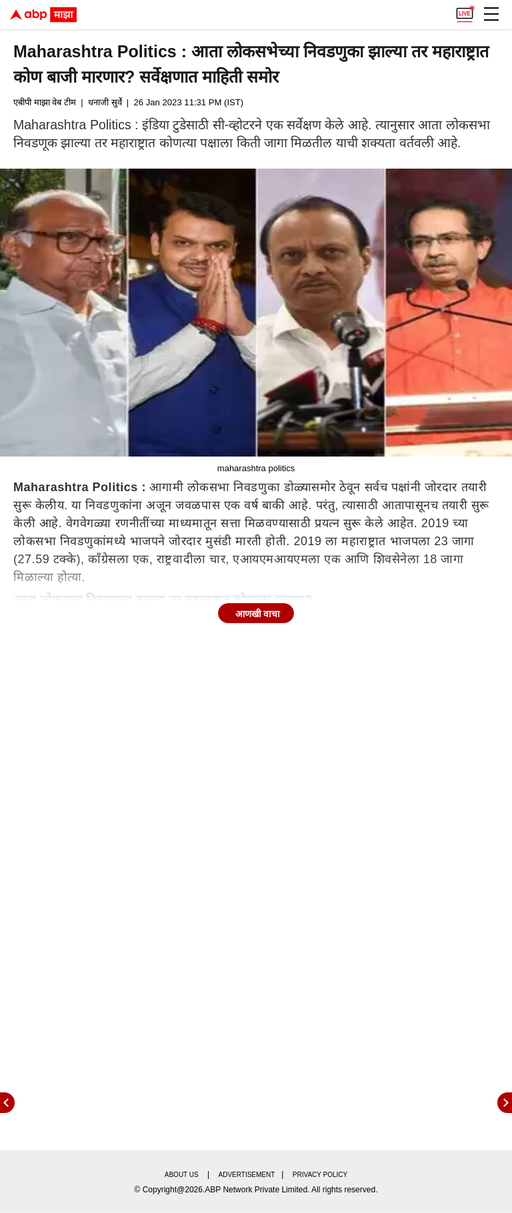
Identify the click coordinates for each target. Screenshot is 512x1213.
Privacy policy (320, 1174)
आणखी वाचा (258, 613)
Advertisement (247, 1174)
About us (182, 1174)
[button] (491, 14)
